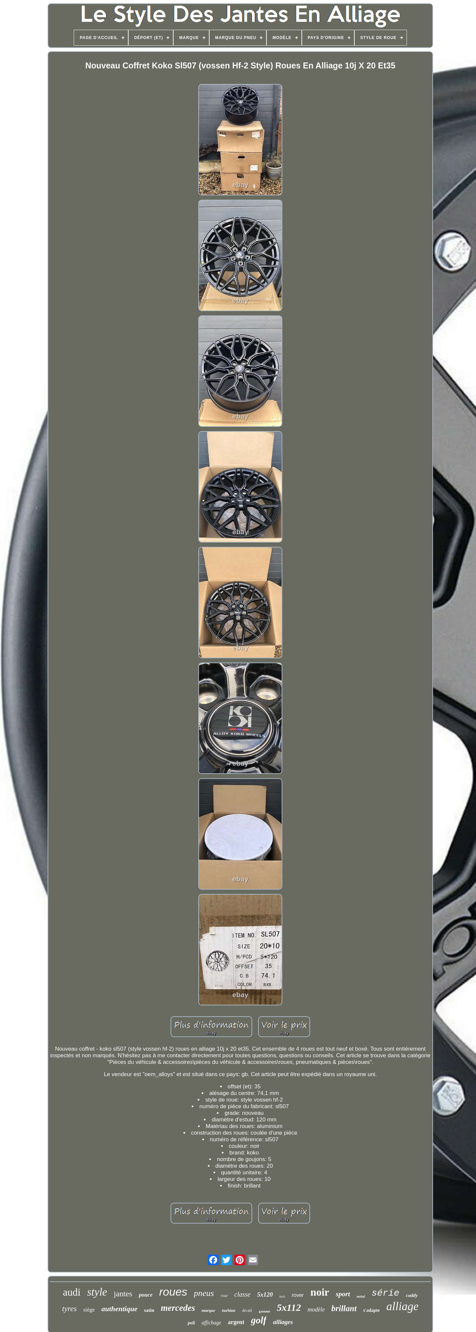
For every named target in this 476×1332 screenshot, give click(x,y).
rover (297, 1295)
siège (89, 1310)
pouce (146, 1295)
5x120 (265, 1294)
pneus (204, 1293)
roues (173, 1291)
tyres (69, 1309)
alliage (402, 1306)
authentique (119, 1309)
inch (282, 1296)
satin (149, 1310)
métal (361, 1296)
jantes (123, 1293)
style (97, 1292)
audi (71, 1292)
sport (343, 1294)
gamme (264, 1311)
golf (258, 1320)
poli (191, 1322)
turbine (228, 1310)
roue (224, 1295)
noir (319, 1292)
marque (208, 1310)
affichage (211, 1322)
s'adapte (371, 1310)
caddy (412, 1295)
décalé (247, 1310)
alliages (283, 1321)
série (385, 1293)
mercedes (178, 1308)
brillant (344, 1308)
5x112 (289, 1307)
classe (242, 1294)
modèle (316, 1309)
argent (236, 1322)
